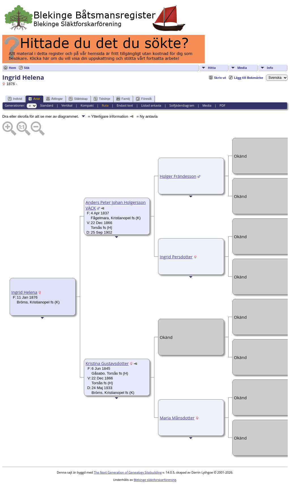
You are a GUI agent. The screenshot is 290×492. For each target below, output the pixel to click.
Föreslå (144, 99)
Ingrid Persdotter (176, 256)
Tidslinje (102, 99)
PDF (222, 105)
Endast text (125, 105)
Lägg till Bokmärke (248, 77)
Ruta (105, 105)
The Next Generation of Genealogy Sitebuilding (128, 472)
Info (270, 68)
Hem (12, 68)
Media (242, 68)
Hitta (212, 68)
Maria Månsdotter (177, 418)
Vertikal (66, 105)
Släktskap (78, 99)
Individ (15, 99)
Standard (46, 105)
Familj (123, 99)
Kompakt (86, 105)
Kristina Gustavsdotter (107, 363)
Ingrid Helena (24, 292)
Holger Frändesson (178, 176)
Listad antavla (151, 105)
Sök (27, 68)
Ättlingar (54, 99)
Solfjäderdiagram (181, 105)
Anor (34, 99)
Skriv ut (220, 77)
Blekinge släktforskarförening (155, 480)
